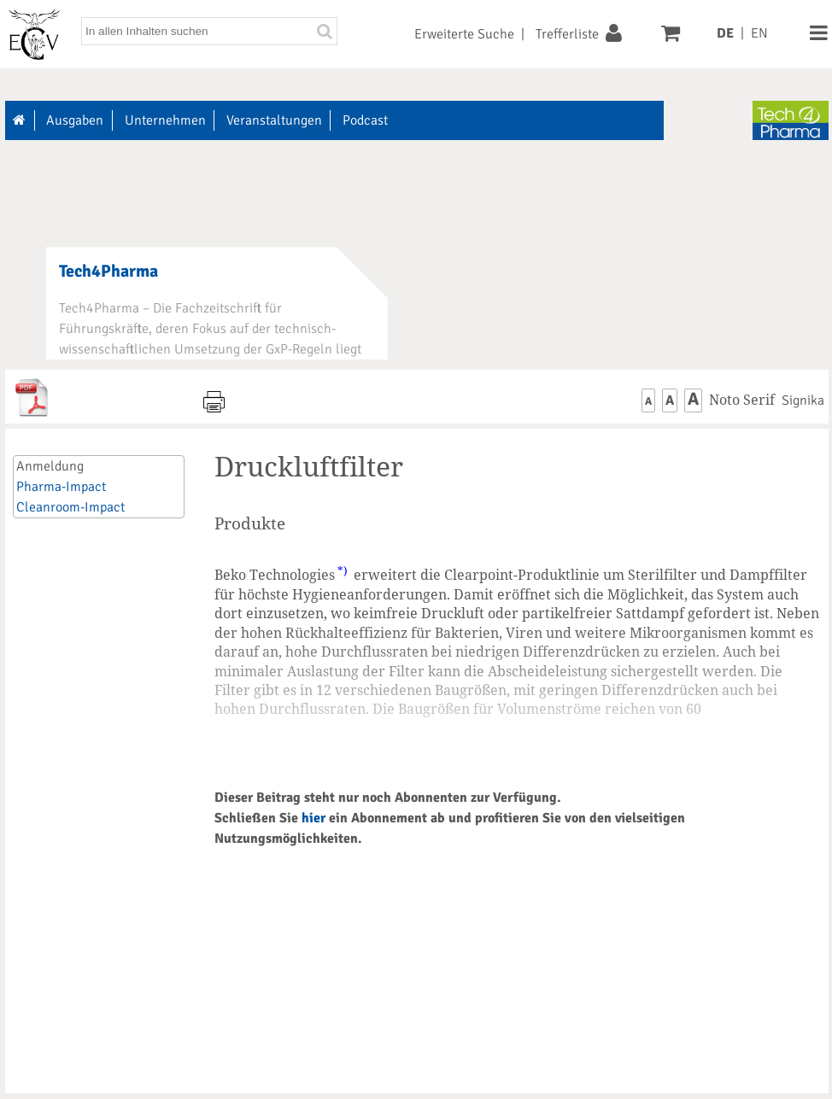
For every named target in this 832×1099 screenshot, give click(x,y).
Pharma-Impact (61, 486)
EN (759, 33)
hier (313, 818)
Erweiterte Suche (464, 34)
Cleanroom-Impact (70, 507)
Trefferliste (567, 34)
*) (342, 570)
